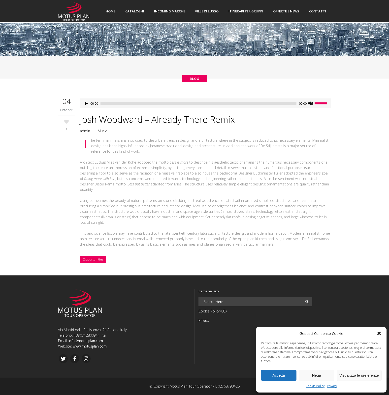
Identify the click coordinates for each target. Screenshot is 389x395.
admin (85, 131)
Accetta (278, 375)
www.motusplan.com (90, 346)
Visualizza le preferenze (359, 375)
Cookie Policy (315, 386)
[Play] (86, 103)
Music (102, 131)
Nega (316, 375)
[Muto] (310, 103)
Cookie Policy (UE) (212, 311)
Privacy (332, 386)
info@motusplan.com (85, 340)
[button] (379, 333)
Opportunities (93, 259)
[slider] (198, 103)
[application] (205, 103)
